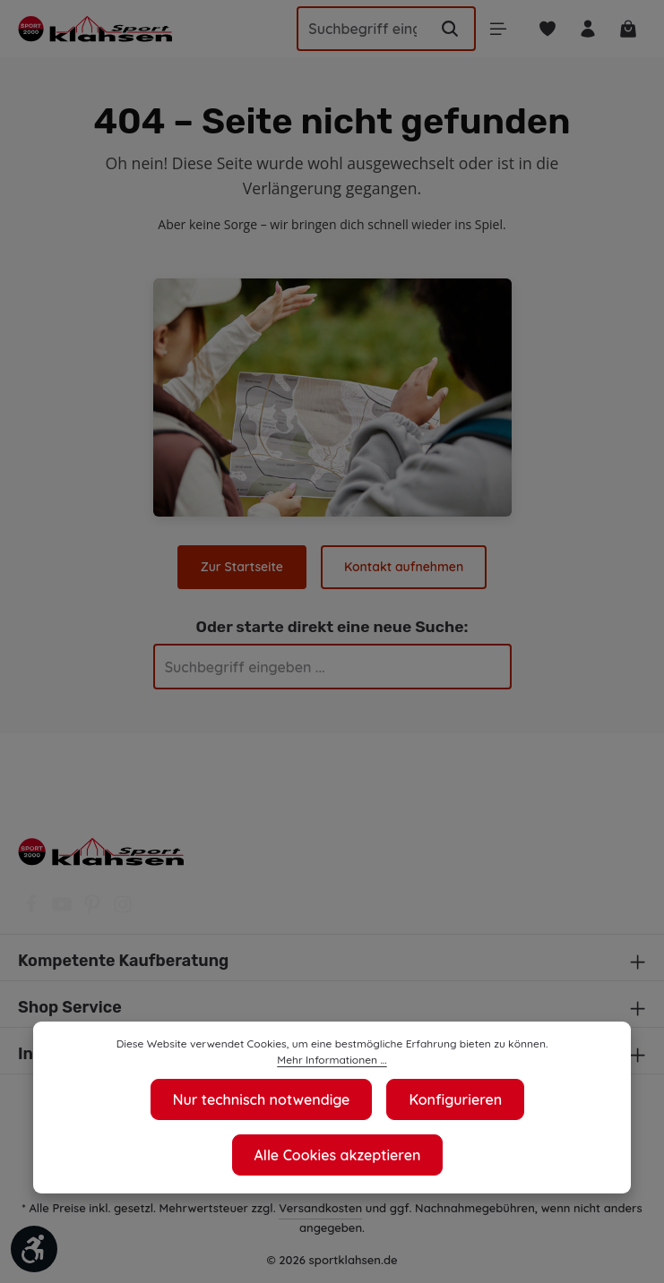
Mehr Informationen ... (539, 1060)
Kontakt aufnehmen (402, 567)
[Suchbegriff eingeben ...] (355, 28)
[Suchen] (442, 28)
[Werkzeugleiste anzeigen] (34, 1249)
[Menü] (491, 29)
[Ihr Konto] (584, 29)
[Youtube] (63, 909)
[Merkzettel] (542, 29)
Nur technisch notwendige (260, 1099)
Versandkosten (323, 1207)
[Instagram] (123, 909)
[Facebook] (33, 909)
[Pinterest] (94, 909)
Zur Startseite (243, 567)
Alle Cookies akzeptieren (337, 1154)
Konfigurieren (457, 1099)
